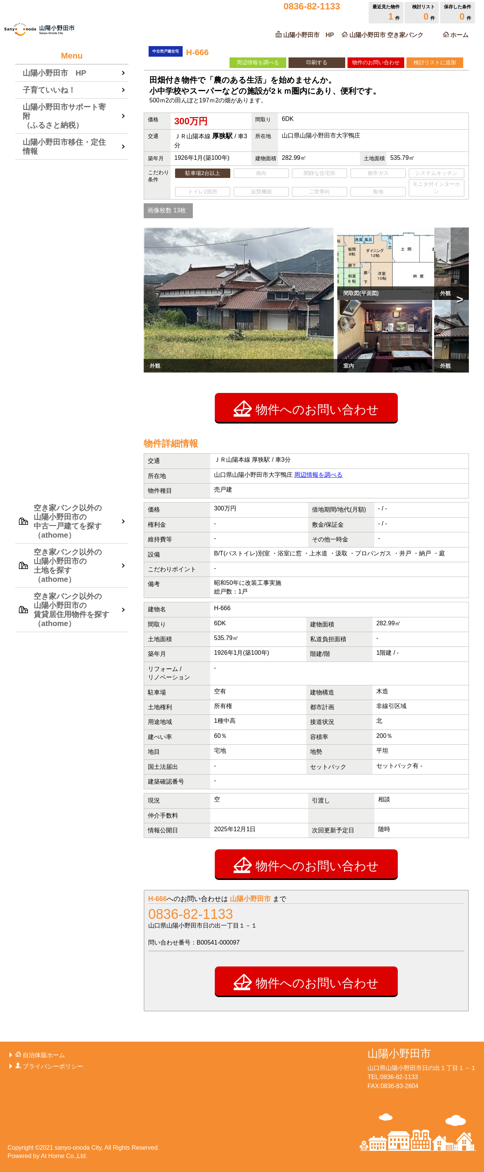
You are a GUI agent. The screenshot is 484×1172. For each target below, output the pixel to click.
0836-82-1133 (190, 914)
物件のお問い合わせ (376, 62)
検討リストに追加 (435, 62)
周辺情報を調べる (258, 62)
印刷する (316, 62)
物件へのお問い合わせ (306, 408)
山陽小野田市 (399, 1053)
